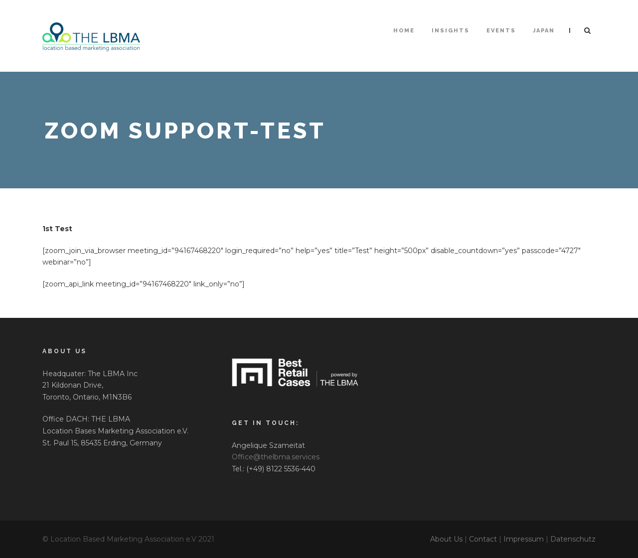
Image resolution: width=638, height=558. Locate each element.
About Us (446, 539)
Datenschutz (573, 539)
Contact (483, 539)
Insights (451, 30)
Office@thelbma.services (275, 456)
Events (501, 30)
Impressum (523, 539)
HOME (404, 30)
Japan (544, 30)
